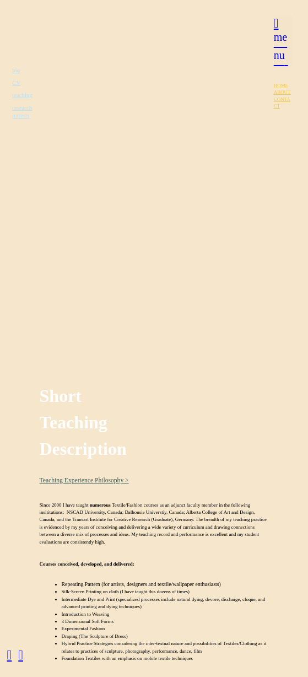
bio (16, 70)
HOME (281, 85)
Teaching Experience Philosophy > (84, 480)
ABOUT (282, 92)
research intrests (22, 111)
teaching (22, 95)
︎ (9, 655)
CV (16, 82)
